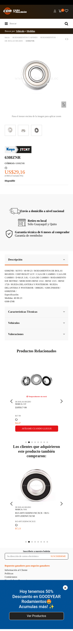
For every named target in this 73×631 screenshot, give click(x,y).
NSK (25, 509)
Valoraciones (36, 334)
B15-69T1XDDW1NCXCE (25, 521)
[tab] (36, 260)
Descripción (36, 259)
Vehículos (36, 323)
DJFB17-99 (21, 407)
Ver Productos (36, 616)
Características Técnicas (36, 311)
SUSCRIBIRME (58, 556)
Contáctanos (11, 576)
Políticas (9, 573)
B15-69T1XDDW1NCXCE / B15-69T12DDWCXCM (32, 514)
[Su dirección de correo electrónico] (26, 556)
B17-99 (18, 416)
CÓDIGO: (10, 163)
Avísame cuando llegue (37, 428)
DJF (24, 404)
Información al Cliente (16, 570)
